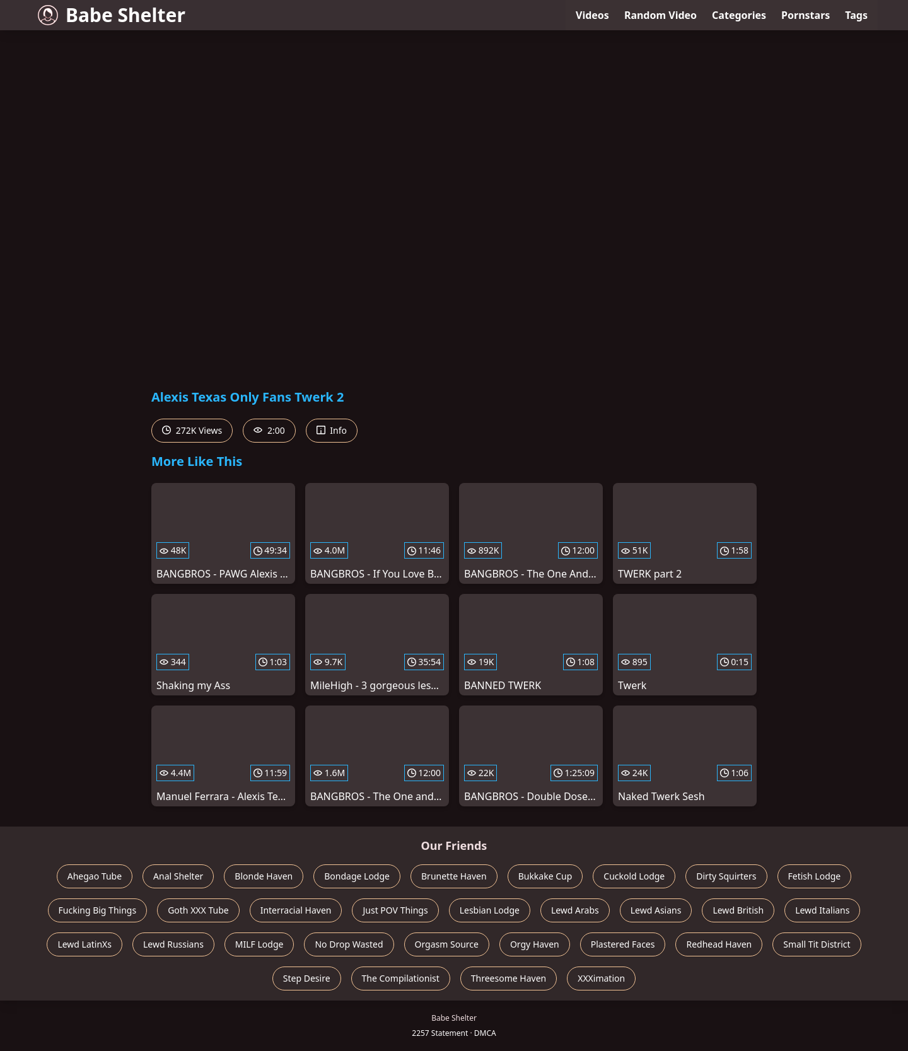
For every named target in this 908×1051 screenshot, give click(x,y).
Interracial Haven (296, 910)
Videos (592, 15)
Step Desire (306, 978)
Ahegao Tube (94, 876)
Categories (739, 15)
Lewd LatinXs (84, 944)
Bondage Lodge (357, 876)
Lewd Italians (822, 910)
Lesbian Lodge (490, 910)
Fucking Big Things (98, 910)
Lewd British (738, 910)
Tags (856, 15)
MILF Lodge (259, 944)
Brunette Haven (454, 876)
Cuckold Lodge (634, 876)
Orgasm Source (447, 944)
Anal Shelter (178, 876)
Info (332, 430)
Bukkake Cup (545, 876)
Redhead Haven (719, 944)
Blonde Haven (264, 876)
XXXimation (601, 978)
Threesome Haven (508, 978)
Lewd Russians (173, 944)
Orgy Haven (534, 944)
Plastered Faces (623, 944)
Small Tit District (816, 944)
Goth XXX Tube (198, 910)
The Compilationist (400, 978)
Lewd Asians (656, 910)
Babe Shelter (111, 15)
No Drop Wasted (349, 944)
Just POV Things (395, 910)
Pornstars (805, 15)
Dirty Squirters (726, 876)
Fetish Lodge (814, 876)
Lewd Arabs (575, 910)
